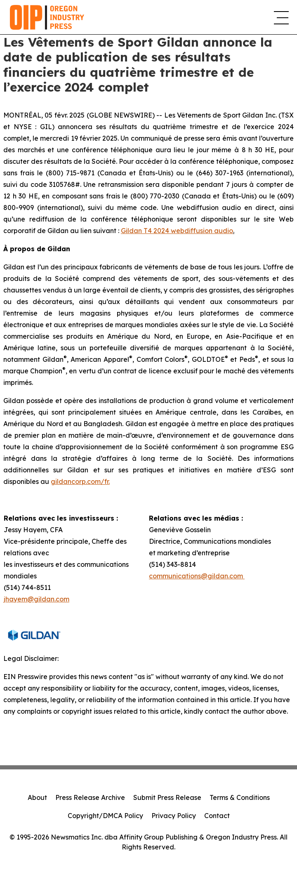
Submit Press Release (167, 797)
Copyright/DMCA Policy (105, 815)
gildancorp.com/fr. (80, 481)
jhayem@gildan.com (36, 599)
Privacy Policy (173, 815)
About (37, 797)
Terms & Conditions (240, 797)
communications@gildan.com (197, 576)
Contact (217, 815)
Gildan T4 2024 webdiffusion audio (177, 230)
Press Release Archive (90, 797)
